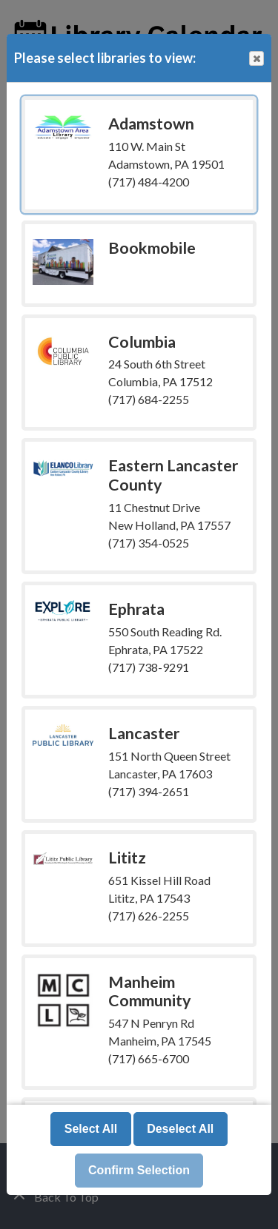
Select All (90, 1128)
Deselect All (180, 1128)
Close (255, 59)
